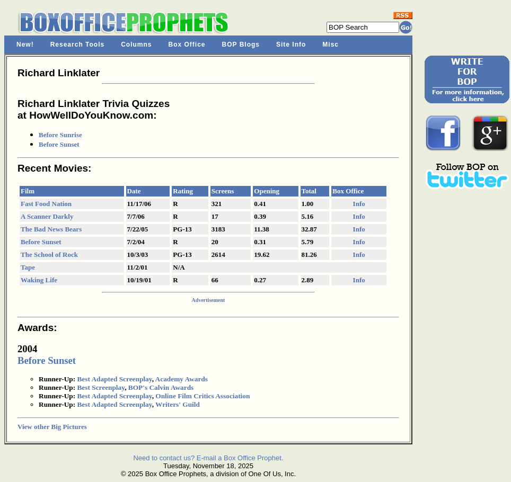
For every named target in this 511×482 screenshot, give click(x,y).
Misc (330, 44)
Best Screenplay (101, 387)
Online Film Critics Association (202, 396)
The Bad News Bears (51, 229)
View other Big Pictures (52, 427)
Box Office (187, 44)
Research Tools (77, 44)
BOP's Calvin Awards (160, 387)
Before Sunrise (60, 135)
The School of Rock (49, 254)
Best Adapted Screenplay (114, 379)
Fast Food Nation (46, 204)
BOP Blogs (241, 44)
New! (25, 44)
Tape (28, 267)
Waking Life (39, 280)
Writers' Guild (177, 404)
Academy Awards (181, 379)
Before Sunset (59, 144)
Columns (136, 44)
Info (359, 204)
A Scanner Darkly (47, 216)
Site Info (291, 44)
